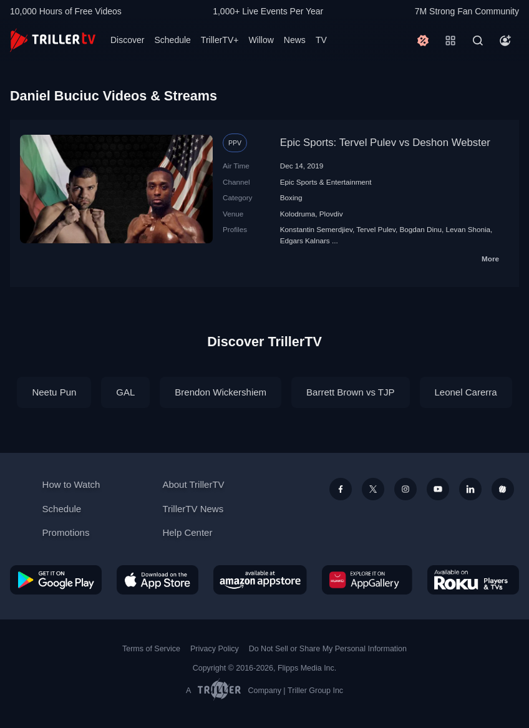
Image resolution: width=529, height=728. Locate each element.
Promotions (66, 532)
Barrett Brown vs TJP (350, 392)
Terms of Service (151, 648)
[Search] (478, 40)
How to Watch (71, 484)
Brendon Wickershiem (220, 392)
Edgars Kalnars (305, 240)
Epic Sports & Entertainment (326, 182)
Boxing (291, 197)
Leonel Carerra (466, 392)
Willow (260, 40)
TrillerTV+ (220, 40)
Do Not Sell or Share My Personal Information (328, 648)
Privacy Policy (214, 648)
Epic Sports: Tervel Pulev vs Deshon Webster (385, 142)
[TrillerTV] (52, 40)
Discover (127, 40)
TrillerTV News (192, 508)
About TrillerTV (193, 484)
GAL (125, 392)
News (295, 40)
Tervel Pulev (376, 229)
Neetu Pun (54, 392)
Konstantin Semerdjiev (316, 229)
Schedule (172, 40)
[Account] (505, 40)
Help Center (187, 532)
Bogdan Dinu (420, 229)
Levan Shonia (468, 229)
